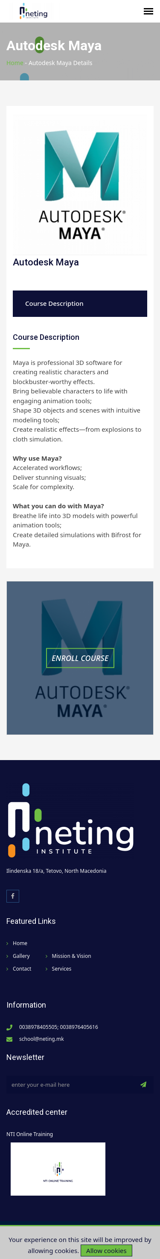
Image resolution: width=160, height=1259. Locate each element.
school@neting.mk (41, 1039)
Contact (22, 968)
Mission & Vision (71, 956)
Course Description (54, 303)
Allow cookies (106, 1250)
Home (14, 63)
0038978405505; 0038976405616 (58, 1027)
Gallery (21, 956)
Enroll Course (80, 657)
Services (62, 968)
